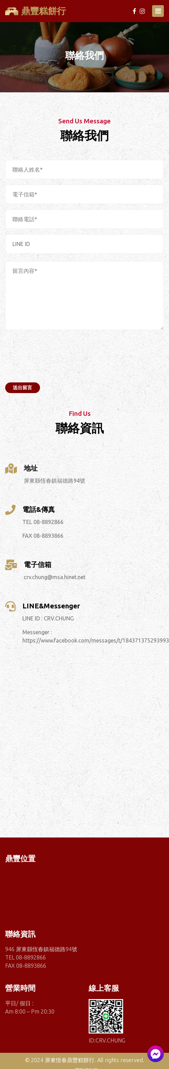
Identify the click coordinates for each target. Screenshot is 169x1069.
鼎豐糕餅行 (35, 11)
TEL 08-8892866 (42, 522)
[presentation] (57, 352)
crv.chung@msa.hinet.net (55, 577)
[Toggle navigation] (158, 11)
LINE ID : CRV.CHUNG (48, 618)
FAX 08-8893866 (42, 536)
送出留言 (22, 387)
